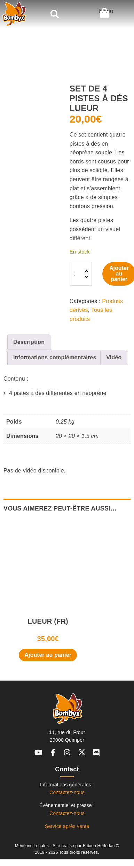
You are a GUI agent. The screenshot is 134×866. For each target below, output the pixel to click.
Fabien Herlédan (99, 845)
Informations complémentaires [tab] (54, 357)
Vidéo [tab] (113, 357)
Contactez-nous (67, 792)
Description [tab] (29, 342)
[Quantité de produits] (80, 273)
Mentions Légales (32, 845)
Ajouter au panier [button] (47, 655)
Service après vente (67, 826)
